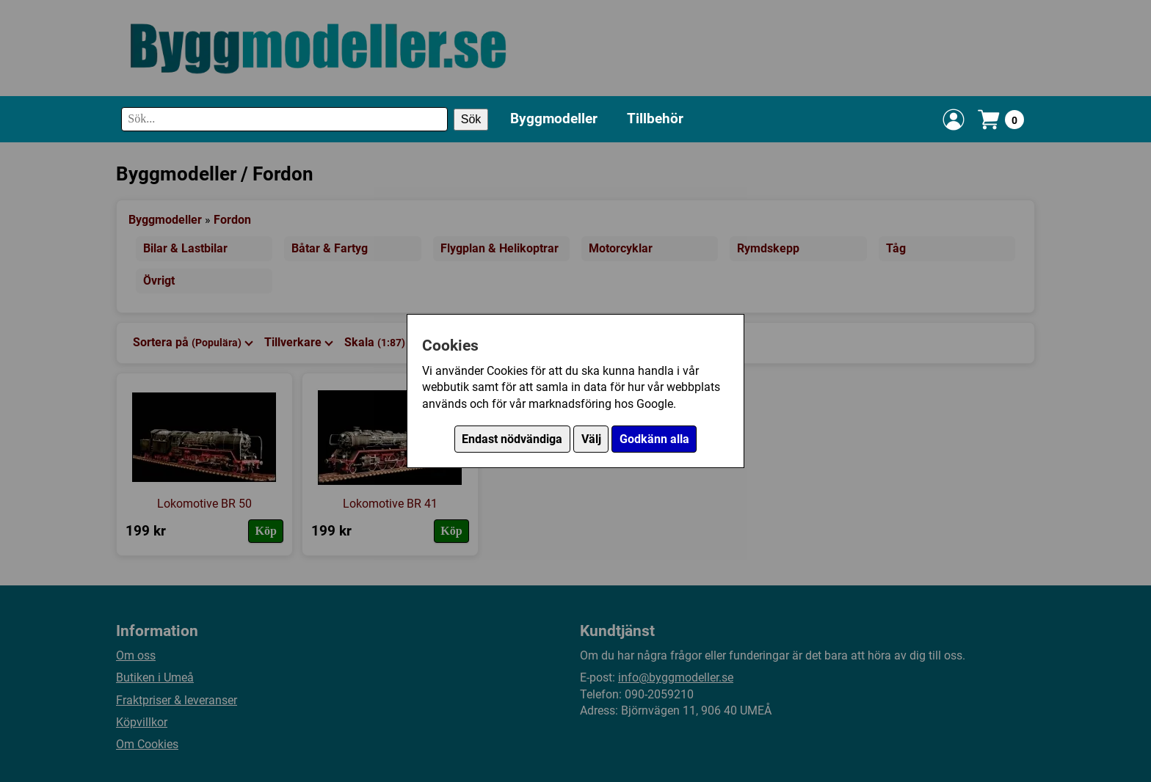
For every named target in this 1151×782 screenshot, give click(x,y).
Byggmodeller (554, 118)
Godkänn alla (654, 439)
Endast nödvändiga (512, 439)
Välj (591, 439)
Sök (471, 119)
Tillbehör (655, 118)
